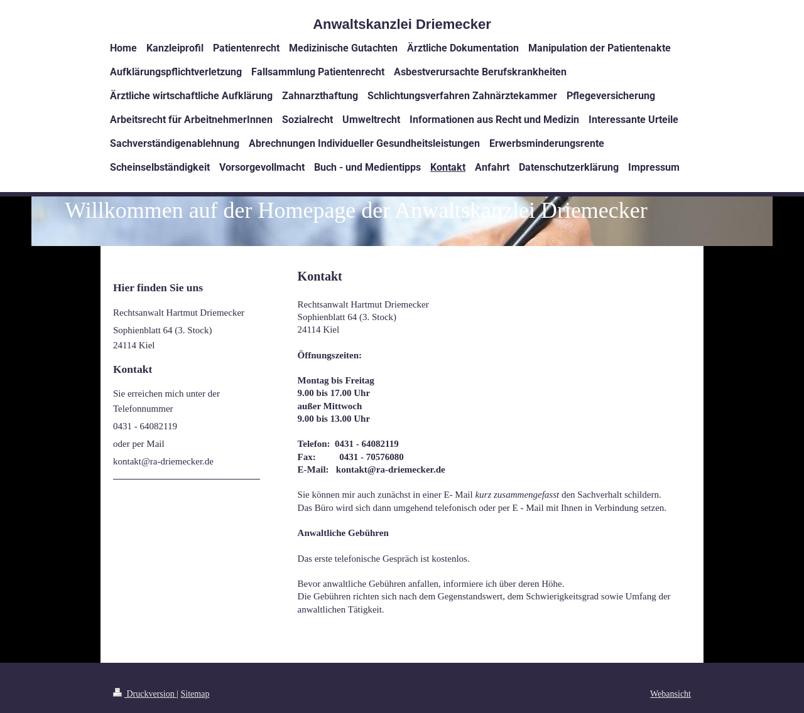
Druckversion (145, 694)
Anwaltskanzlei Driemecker (402, 24)
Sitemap (195, 694)
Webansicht (670, 694)
